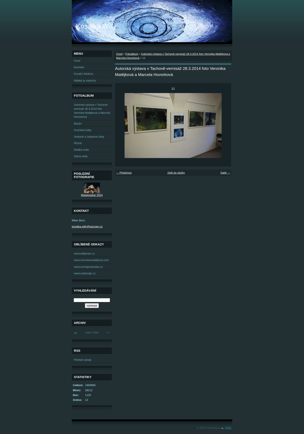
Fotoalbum (131, 53)
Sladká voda (81, 149)
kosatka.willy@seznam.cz (87, 226)
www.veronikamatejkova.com (91, 260)
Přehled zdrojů (82, 359)
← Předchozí (124, 172)
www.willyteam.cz (84, 253)
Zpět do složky (176, 172)
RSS (228, 427)
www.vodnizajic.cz (85, 273)
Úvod (119, 53)
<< (75, 332)
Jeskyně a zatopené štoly (89, 136)
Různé (78, 143)
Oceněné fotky (82, 130)
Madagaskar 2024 (92, 195)
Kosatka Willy (96, 26)
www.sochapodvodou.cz (88, 266)
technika (79, 67)
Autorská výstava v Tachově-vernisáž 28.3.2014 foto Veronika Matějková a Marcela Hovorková (92, 111)
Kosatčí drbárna (83, 73)
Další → (225, 172)
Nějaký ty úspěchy (85, 80)
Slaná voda (80, 156)
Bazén (77, 123)
